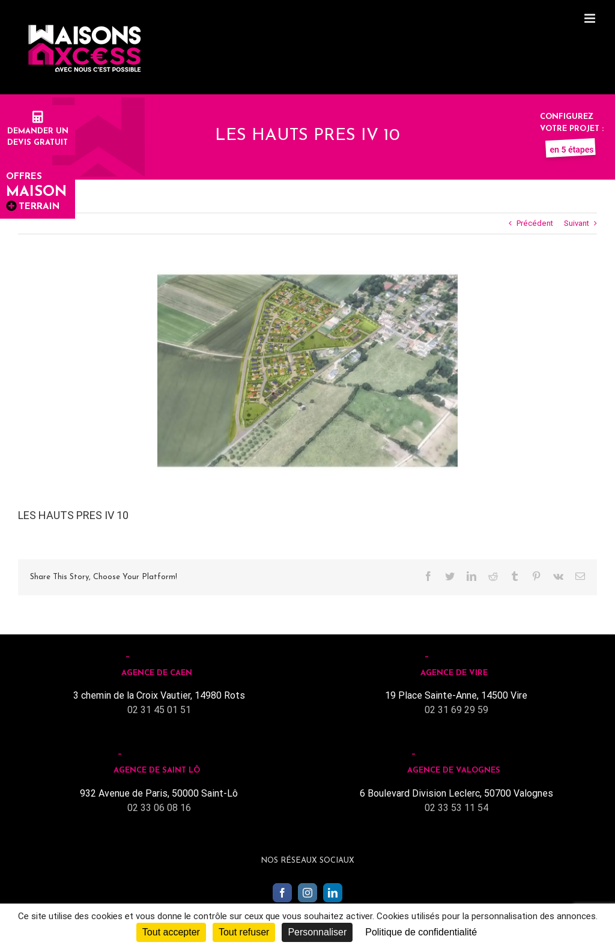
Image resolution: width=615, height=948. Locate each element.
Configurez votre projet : (572, 128)
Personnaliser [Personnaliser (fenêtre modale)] (317, 932)
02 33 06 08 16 (159, 807)
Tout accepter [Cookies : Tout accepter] (171, 932)
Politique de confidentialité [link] (421, 932)
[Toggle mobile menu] (590, 18)
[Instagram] (307, 892)
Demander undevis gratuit (37, 131)
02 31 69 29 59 (456, 710)
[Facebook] (282, 892)
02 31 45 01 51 (159, 710)
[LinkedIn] (332, 892)
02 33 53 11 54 (456, 807)
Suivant (576, 223)
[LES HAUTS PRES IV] (307, 370)
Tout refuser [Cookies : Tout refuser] (244, 932)
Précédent (535, 223)
